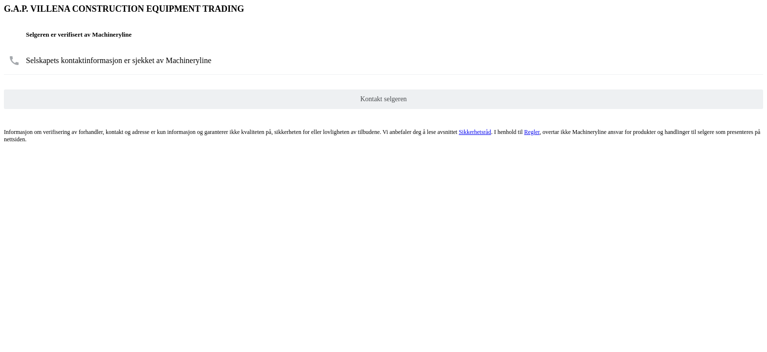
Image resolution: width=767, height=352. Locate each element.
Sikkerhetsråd (475, 132)
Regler (532, 132)
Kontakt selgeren (383, 99)
